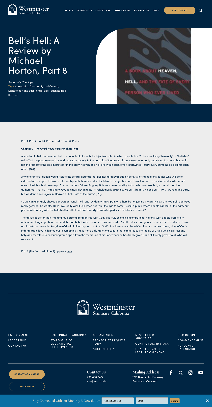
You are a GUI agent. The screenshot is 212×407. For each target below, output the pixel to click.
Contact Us (17, 348)
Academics (84, 10)
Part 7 (75, 143)
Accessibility (104, 351)
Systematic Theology (20, 82)
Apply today (179, 10)
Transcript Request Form (109, 344)
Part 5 (58, 143)
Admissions (122, 10)
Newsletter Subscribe (144, 339)
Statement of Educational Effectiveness (62, 346)
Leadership (17, 343)
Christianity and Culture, (44, 86)
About (68, 10)
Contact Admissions (152, 346)
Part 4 (49, 143)
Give (156, 10)
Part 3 (41, 143)
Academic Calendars (186, 350)
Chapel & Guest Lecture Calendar (150, 353)
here (69, 253)
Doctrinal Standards (68, 337)
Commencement (191, 343)
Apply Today (27, 389)
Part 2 (32, 143)
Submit (175, 400)
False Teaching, (52, 90)
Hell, (63, 90)
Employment (18, 337)
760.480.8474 (95, 379)
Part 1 (24, 143)
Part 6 (67, 143)
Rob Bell (13, 95)
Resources (142, 10)
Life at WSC (103, 10)
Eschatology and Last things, (25, 90)
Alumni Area (103, 337)
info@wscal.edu (96, 384)
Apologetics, (22, 86)
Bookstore (187, 337)
